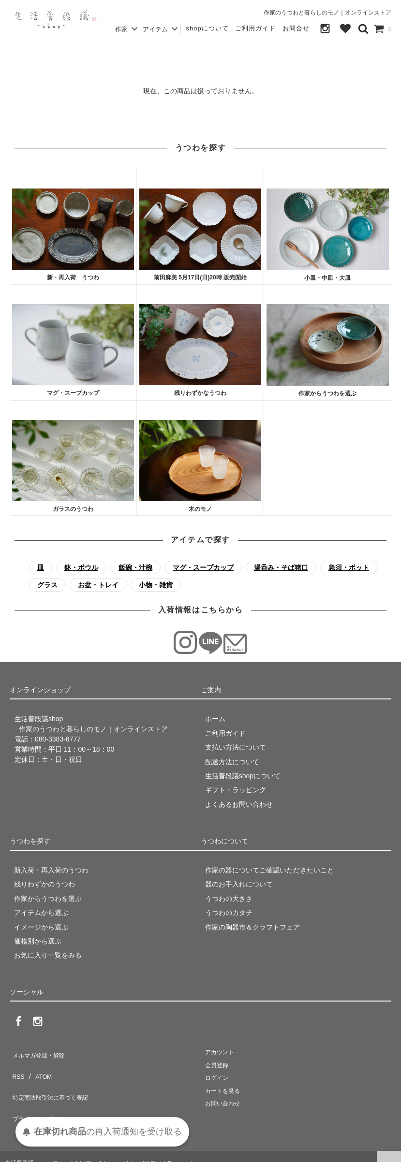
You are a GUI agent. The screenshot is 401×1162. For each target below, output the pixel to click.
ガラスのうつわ (73, 509)
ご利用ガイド (255, 28)
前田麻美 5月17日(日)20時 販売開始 (200, 277)
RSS (17, 1067)
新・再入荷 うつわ (73, 277)
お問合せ (296, 28)
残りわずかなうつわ (200, 393)
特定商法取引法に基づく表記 (54, 1081)
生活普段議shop (26, 1149)
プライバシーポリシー (43, 1095)
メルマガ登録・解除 (40, 1053)
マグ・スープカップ (73, 393)
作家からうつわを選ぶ (327, 393)
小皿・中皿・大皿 (327, 278)
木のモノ (200, 509)
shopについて (207, 28)
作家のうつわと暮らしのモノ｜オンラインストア (327, 12)
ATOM (38, 1067)
